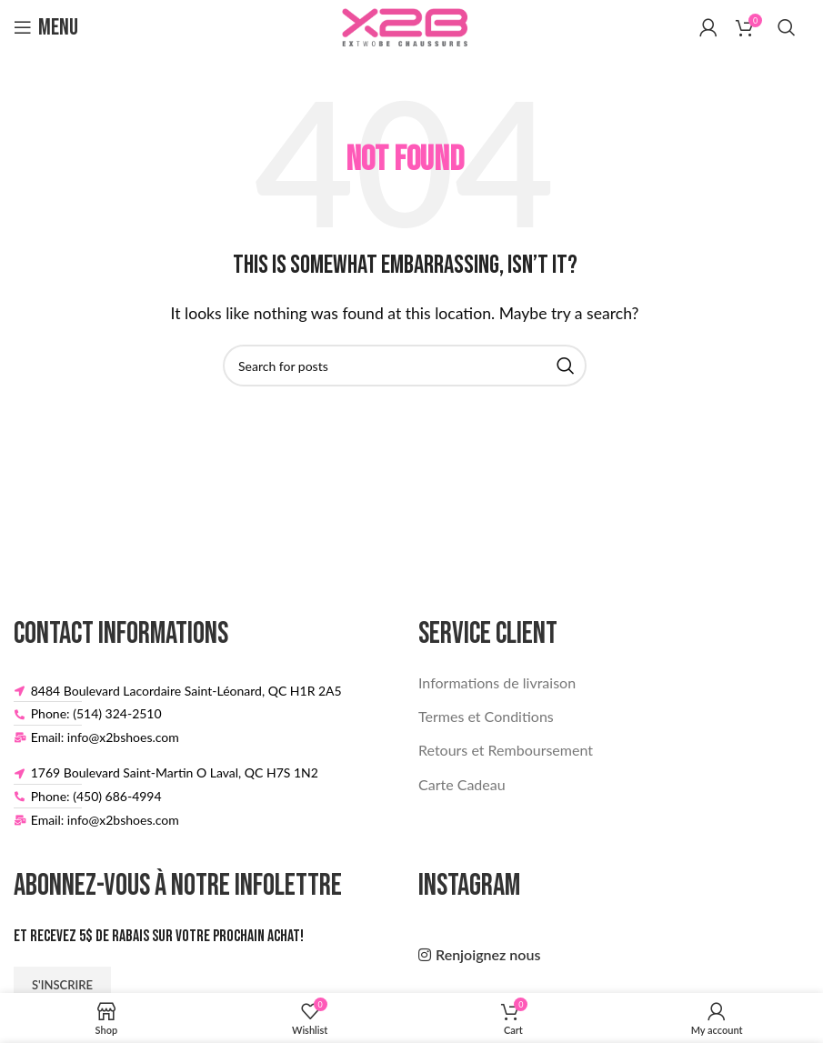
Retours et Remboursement (505, 749)
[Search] (786, 27)
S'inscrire (62, 985)
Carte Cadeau (462, 784)
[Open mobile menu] (46, 27)
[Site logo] (404, 25)
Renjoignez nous (488, 954)
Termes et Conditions (486, 716)
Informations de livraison (497, 682)
